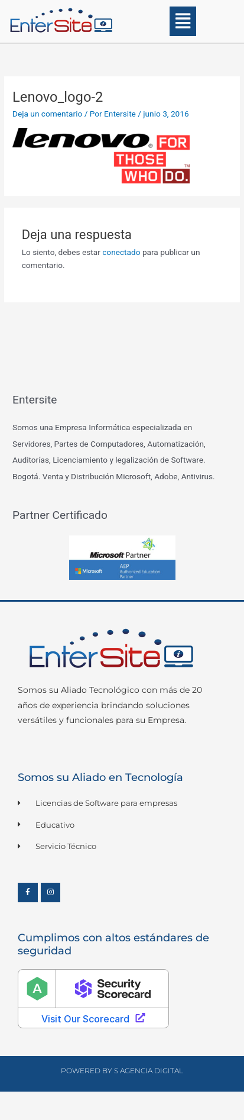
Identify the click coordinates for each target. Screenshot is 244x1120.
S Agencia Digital (148, 1070)
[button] (183, 21)
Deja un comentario (47, 113)
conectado (121, 252)
